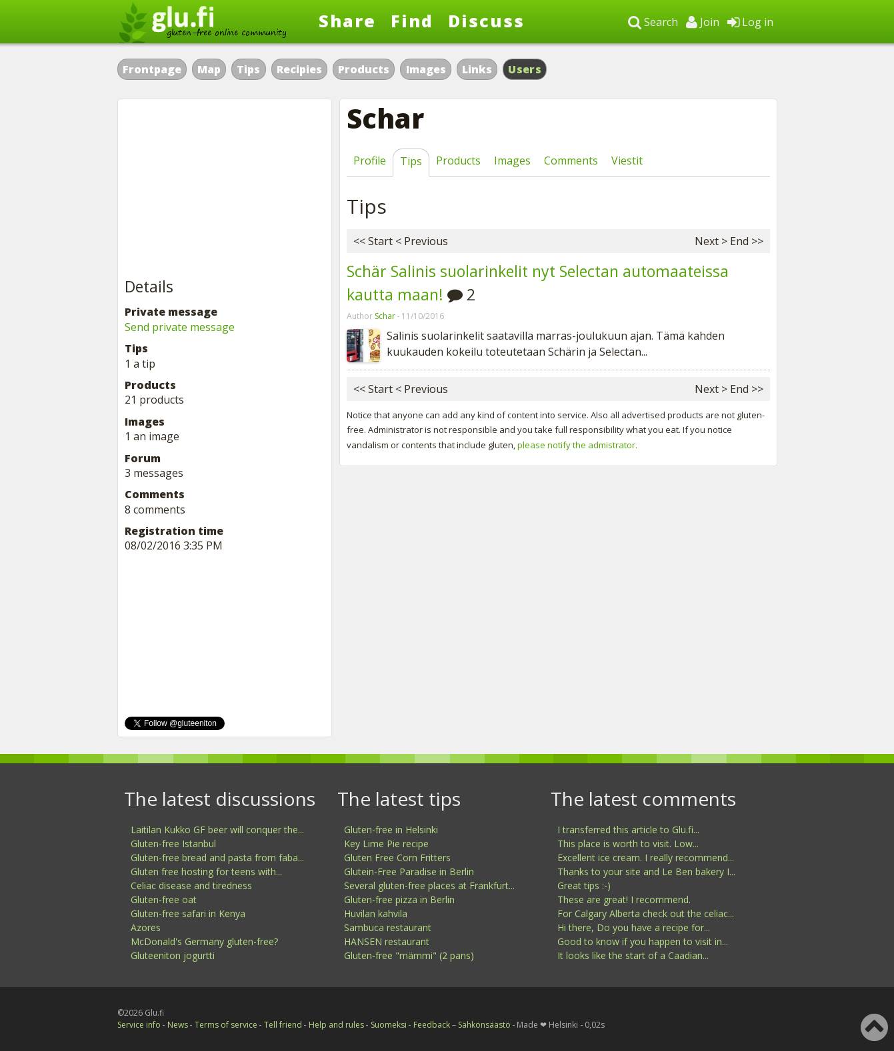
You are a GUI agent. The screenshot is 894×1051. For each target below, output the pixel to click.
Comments (571, 160)
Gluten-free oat (164, 899)
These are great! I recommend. (624, 899)
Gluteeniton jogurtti (173, 955)
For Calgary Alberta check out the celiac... (645, 913)
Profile (369, 160)
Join (702, 22)
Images (426, 69)
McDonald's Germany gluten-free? (204, 941)
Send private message (180, 327)
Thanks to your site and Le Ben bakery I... (646, 871)
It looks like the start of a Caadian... (633, 955)
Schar (385, 316)
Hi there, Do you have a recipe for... (633, 927)
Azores (146, 927)
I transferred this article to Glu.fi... (628, 829)
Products (363, 69)
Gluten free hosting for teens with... (206, 871)
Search (653, 22)
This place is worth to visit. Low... (628, 843)
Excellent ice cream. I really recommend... (645, 857)
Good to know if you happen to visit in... (642, 941)
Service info (139, 1024)
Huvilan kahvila (375, 913)
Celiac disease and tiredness (191, 885)
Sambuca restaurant (387, 927)
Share (347, 20)
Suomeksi (389, 1024)
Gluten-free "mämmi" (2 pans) (409, 955)
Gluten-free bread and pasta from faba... (217, 857)
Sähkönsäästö (484, 1024)
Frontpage (152, 69)
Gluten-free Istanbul (173, 843)
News (177, 1024)
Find (412, 20)
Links (477, 69)
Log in (750, 22)
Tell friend (283, 1024)
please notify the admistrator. (577, 445)
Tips (248, 69)
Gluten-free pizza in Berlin (399, 899)
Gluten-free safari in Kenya (188, 913)
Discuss (486, 20)
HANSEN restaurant (386, 941)
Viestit (627, 160)
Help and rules (336, 1024)
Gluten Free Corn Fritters (397, 857)
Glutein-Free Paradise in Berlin (409, 871)
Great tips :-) (584, 885)
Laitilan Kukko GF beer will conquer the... (217, 829)
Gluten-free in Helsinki (391, 829)
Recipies (299, 69)
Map (209, 69)
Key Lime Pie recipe (386, 843)
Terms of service (226, 1024)
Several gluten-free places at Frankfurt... (429, 885)
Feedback (431, 1024)
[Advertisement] (225, 189)
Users (524, 69)
